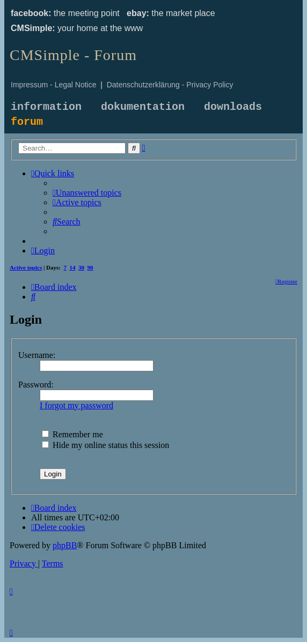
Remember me (72, 434)
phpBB (65, 545)
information (46, 107)
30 (81, 267)
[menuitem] (87, 192)
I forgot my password (76, 405)
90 (90, 267)
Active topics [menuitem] (26, 267)
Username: (36, 355)
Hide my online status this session (105, 445)
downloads (233, 107)
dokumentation (143, 107)
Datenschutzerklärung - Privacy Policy (170, 84)
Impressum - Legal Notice (54, 84)
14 (73, 267)
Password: (36, 384)
